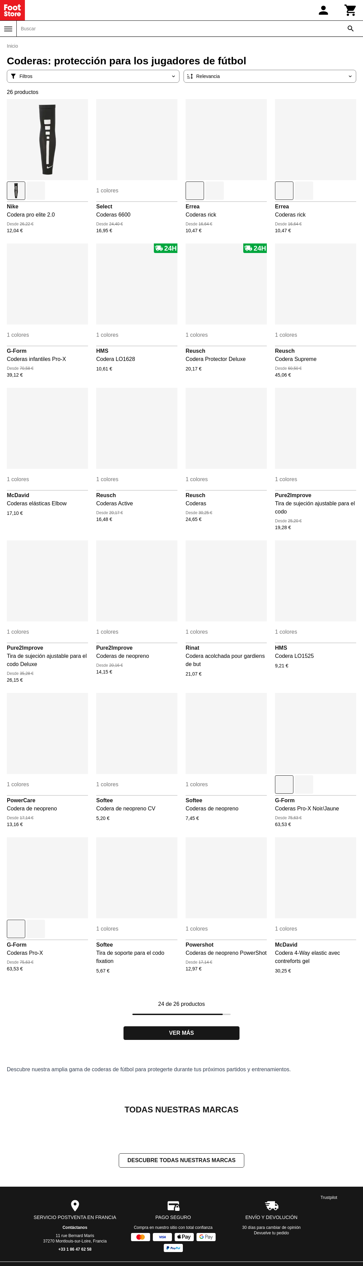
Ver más (181, 1033)
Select (104, 206)
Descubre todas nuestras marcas (181, 1161)
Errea (193, 206)
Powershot (200, 945)
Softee (104, 800)
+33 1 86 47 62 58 (74, 1250)
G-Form (17, 351)
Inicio (12, 46)
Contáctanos (74, 1228)
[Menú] (8, 29)
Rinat (192, 648)
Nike (12, 206)
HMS (102, 351)
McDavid (18, 495)
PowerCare (21, 800)
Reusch (195, 351)
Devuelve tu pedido (271, 1233)
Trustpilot (329, 1198)
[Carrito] (351, 10)
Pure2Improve (293, 495)
